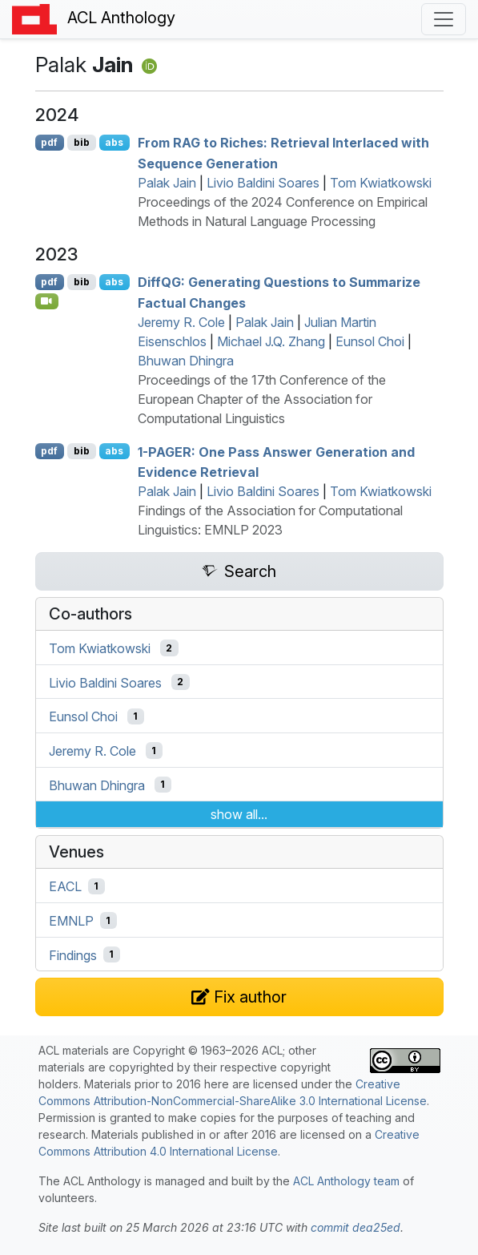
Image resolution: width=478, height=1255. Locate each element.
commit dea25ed (355, 1227)
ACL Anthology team (346, 1181)
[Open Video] (47, 301)
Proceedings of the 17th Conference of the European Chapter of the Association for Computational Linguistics (262, 399)
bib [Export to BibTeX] (82, 142)
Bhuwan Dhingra (186, 361)
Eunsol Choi (369, 341)
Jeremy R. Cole (181, 322)
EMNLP (71, 921)
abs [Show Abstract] (114, 142)
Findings (73, 954)
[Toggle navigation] (443, 19)
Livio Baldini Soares (263, 183)
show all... (239, 814)
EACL (65, 886)
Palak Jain (167, 183)
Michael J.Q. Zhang (271, 341)
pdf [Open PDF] (49, 142)
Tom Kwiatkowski (381, 183)
